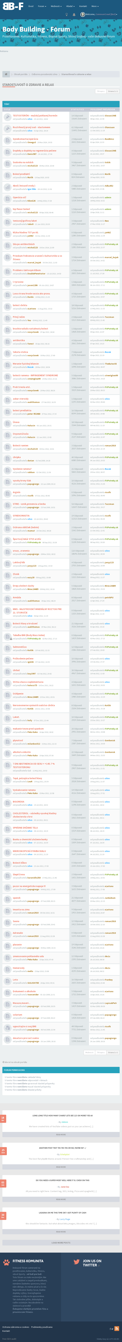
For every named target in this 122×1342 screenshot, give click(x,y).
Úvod (30, 6)
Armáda (17, 597)
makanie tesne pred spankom (28, 728)
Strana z (113, 91)
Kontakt (83, 6)
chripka (17, 457)
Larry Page (65, 1219)
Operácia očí (19, 197)
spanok (16, 897)
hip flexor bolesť (21, 209)
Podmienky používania (41, 1327)
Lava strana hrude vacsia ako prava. (31, 293)
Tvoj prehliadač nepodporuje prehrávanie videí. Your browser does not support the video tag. (61, 59)
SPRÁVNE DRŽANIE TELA (25, 827)
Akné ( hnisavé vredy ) (24, 185)
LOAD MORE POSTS (61, 1242)
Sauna (16, 921)
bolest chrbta (20, 305)
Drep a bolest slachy (23, 585)
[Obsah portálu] (6, 74)
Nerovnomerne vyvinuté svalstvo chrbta (34, 705)
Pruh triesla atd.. (22, 387)
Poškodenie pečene (23, 658)
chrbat (16, 670)
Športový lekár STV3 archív (27, 538)
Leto (15, 979)
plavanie (17, 944)
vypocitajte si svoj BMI (24, 1026)
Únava (16, 422)
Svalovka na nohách (23, 162)
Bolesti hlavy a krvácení (25, 623)
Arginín (16, 492)
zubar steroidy (20, 398)
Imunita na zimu (21, 909)
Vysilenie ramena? (22, 468)
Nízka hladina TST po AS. (26, 232)
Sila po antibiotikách (24, 244)
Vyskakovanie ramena (24, 789)
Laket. (16, 716)
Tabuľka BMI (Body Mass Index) (29, 635)
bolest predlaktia (22, 410)
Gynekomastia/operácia (25, 138)
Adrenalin (18, 932)
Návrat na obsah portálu (14, 1062)
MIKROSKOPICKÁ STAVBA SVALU (29, 851)
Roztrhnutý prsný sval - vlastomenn (31, 127)
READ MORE (61, 1134)
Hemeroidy (18, 967)
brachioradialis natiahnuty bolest (30, 328)
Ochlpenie (18, 693)
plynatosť (18, 740)
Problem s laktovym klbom (27, 270)
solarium (17, 1014)
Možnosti (56, 6)
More (95, 6)
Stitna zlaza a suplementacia (28, 681)
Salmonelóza (20, 646)
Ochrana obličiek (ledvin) (26, 527)
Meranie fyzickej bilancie (26, 363)
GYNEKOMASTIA (21, 515)
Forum (42, 6)
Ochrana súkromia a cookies (15, 1327)
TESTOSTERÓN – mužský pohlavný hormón (35, 115)
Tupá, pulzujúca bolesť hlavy (27, 778)
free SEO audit (9, 1338)
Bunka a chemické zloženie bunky (30, 839)
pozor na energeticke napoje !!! (29, 886)
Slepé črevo (19, 874)
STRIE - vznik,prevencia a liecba (29, 503)
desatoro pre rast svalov (26, 1038)
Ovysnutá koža (20, 433)
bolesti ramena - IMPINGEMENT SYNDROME (35, 375)
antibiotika (19, 340)
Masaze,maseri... (21, 1002)
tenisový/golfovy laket (25, 220)
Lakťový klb (19, 562)
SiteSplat (65, 1154)
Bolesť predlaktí (21, 173)
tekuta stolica (20, 351)
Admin (65, 1122)
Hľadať (70, 6)
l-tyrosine (18, 281)
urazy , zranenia (21, 550)
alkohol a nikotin (22, 752)
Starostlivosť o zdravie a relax (28, 85)
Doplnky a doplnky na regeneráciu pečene (34, 150)
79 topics (101, 91)
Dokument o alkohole (24, 991)
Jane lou (65, 1186)
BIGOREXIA (18, 801)
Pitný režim (19, 316)
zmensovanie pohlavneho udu (28, 956)
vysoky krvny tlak (22, 480)
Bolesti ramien (20, 445)
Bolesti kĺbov (20, 862)
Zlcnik (16, 574)
